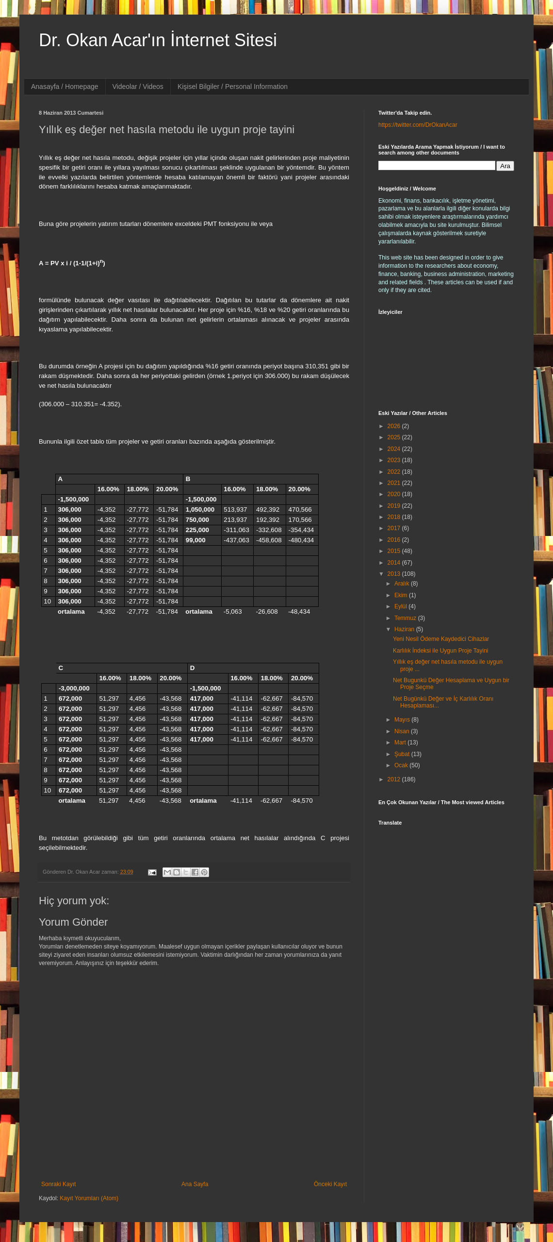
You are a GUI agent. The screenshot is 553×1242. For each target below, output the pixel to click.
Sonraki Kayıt (58, 1184)
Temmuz (406, 618)
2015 (395, 551)
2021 (395, 483)
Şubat (402, 754)
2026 (395, 426)
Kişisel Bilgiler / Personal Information (233, 86)
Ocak (401, 765)
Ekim (401, 595)
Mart (400, 742)
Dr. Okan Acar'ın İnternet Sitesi (158, 40)
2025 (395, 437)
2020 (395, 494)
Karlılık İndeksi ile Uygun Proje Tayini (440, 650)
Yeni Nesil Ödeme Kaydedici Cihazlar (441, 639)
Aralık (402, 583)
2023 (395, 460)
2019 (395, 505)
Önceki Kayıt (330, 1184)
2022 (395, 471)
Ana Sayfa (194, 1184)
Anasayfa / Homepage (64, 86)
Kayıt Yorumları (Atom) (89, 1198)
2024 (395, 449)
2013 (395, 573)
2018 (395, 517)
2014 (395, 562)
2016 (395, 539)
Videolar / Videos (138, 86)
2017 (395, 528)
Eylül (401, 606)
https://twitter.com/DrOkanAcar (417, 124)
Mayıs (402, 719)
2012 (395, 779)
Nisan (402, 731)
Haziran (405, 629)
